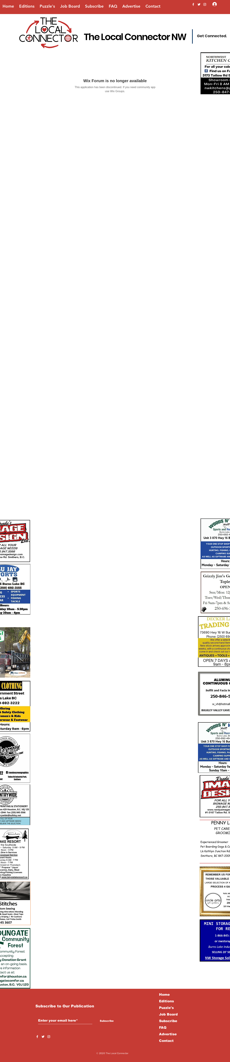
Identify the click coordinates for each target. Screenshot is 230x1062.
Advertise (168, 1034)
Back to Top (5, 1047)
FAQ (162, 1027)
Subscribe (168, 1021)
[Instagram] (205, 4)
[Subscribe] (106, 1020)
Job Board (168, 1014)
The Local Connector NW (135, 36)
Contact (166, 1041)
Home (164, 994)
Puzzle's (166, 1008)
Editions (166, 1001)
